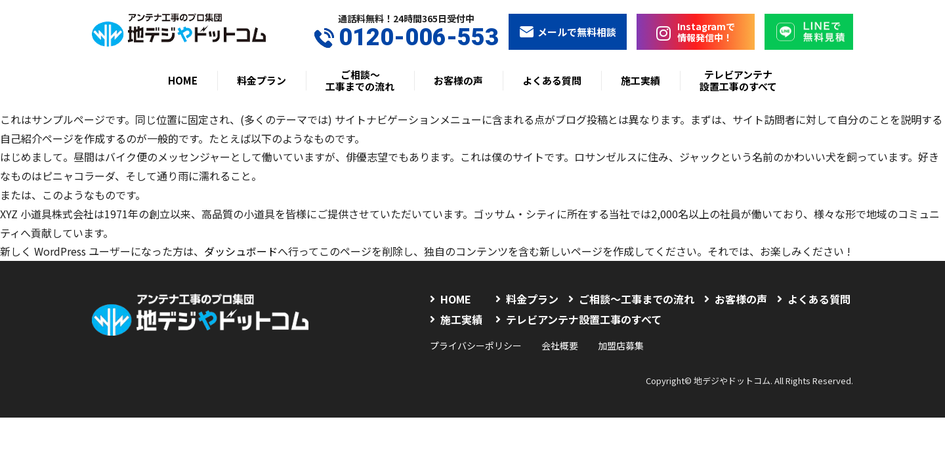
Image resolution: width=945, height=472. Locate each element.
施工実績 (640, 80)
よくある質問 (551, 80)
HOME (183, 80)
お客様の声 (458, 80)
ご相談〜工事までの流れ (360, 80)
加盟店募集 (621, 345)
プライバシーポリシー (476, 345)
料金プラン (261, 80)
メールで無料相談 (567, 32)
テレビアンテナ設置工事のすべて (738, 80)
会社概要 (559, 345)
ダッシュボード (241, 251)
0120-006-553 (406, 37)
